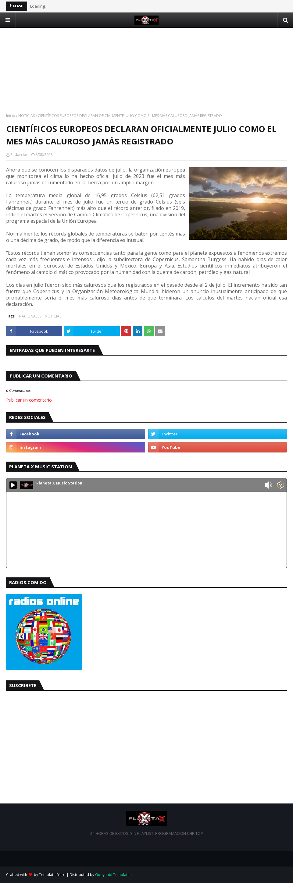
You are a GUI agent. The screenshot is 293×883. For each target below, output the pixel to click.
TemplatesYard (52, 874)
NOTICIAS (26, 115)
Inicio (10, 115)
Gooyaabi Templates (113, 874)
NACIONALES (30, 316)
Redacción (19, 154)
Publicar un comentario (29, 400)
